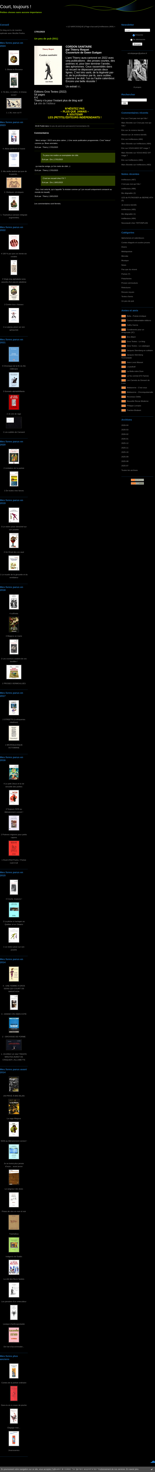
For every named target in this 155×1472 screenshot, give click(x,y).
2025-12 (124, 443)
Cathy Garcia (132, 325)
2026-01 (124, 439)
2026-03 (124, 430)
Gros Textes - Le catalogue (138, 346)
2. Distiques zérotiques (14, 192)
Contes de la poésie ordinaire (13, 1383)
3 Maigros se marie (14, 636)
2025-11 (124, 448)
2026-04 (124, 425)
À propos (137, 87)
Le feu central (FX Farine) (138, 376)
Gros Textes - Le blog (136, 341)
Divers (124, 247)
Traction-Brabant (134, 410)
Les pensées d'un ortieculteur (13, 1301)
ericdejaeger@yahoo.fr (137, 53)
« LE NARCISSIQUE (75, 26)
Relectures (126, 287)
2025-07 (124, 466)
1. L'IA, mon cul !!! (14, 112)
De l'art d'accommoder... (14, 1347)
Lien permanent (68, 126)
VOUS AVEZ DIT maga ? (139, 148)
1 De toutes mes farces (14, 490)
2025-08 (124, 461)
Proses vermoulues (129, 283)
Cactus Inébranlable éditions (139, 320)
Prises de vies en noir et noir (14, 1211)
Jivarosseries (14, 1450)
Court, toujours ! (15, 6)
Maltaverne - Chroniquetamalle (140, 392)
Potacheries (126, 278)
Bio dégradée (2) (128, 193)
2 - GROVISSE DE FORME (14, 1037)
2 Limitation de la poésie (14, 468)
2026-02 (124, 434)
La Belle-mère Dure (135, 371)
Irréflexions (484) (135, 139)
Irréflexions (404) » (107, 26)
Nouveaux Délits (134, 397)
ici (78, 86)
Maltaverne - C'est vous (137, 387)
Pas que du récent (129, 269)
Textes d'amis (127, 296)
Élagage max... (14, 1428)
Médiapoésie (126, 251)
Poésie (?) (125, 274)
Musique (125, 260)
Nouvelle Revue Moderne (138, 401)
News (123, 265)
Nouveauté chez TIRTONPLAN (134, 223)
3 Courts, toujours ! (14, 899)
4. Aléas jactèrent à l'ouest (14, 149)
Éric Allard (131, 337)
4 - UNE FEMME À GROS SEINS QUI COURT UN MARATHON (14, 988)
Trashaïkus (14, 1234)
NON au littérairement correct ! (14, 1141)
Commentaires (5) (82, 126)
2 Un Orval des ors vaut (14, 552)
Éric (123, 118)
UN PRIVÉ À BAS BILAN (14, 1096)
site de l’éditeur (46, 103)
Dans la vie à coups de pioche (14, 1405)
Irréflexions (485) (128, 209)
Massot (124, 134)
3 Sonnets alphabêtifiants (14, 391)
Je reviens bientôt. (136, 130)
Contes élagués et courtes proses (135, 242)
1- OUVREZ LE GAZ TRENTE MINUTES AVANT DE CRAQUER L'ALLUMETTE (14, 1057)
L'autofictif (131, 367)
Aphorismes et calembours (132, 238)
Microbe (124, 256)
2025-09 (124, 457)
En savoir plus (132, 1469)
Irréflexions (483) (135, 160)
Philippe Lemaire (134, 406)
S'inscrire (138, 35)
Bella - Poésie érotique (136, 316)
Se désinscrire (137, 39)
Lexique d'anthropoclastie (14, 1324)
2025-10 (124, 452)
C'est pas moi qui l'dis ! (138, 118)
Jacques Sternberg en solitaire (140, 350)
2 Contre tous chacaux (13, 304)
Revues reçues (127, 292)
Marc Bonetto (127, 123)
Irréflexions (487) (128, 179)
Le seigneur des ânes (14, 1189)
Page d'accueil (91, 26)
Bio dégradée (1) (128, 214)
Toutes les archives (129, 470)
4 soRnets (14, 613)
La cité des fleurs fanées (13, 1279)
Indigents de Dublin (14, 1256)
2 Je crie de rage (14, 414)
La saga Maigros (14, 1118)
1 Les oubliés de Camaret (14, 432)
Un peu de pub (127, 301)
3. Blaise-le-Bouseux (14, 69)
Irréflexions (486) (128, 188)
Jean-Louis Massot (135, 362)
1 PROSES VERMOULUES (14, 683)
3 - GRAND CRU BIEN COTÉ (14, 1014)
